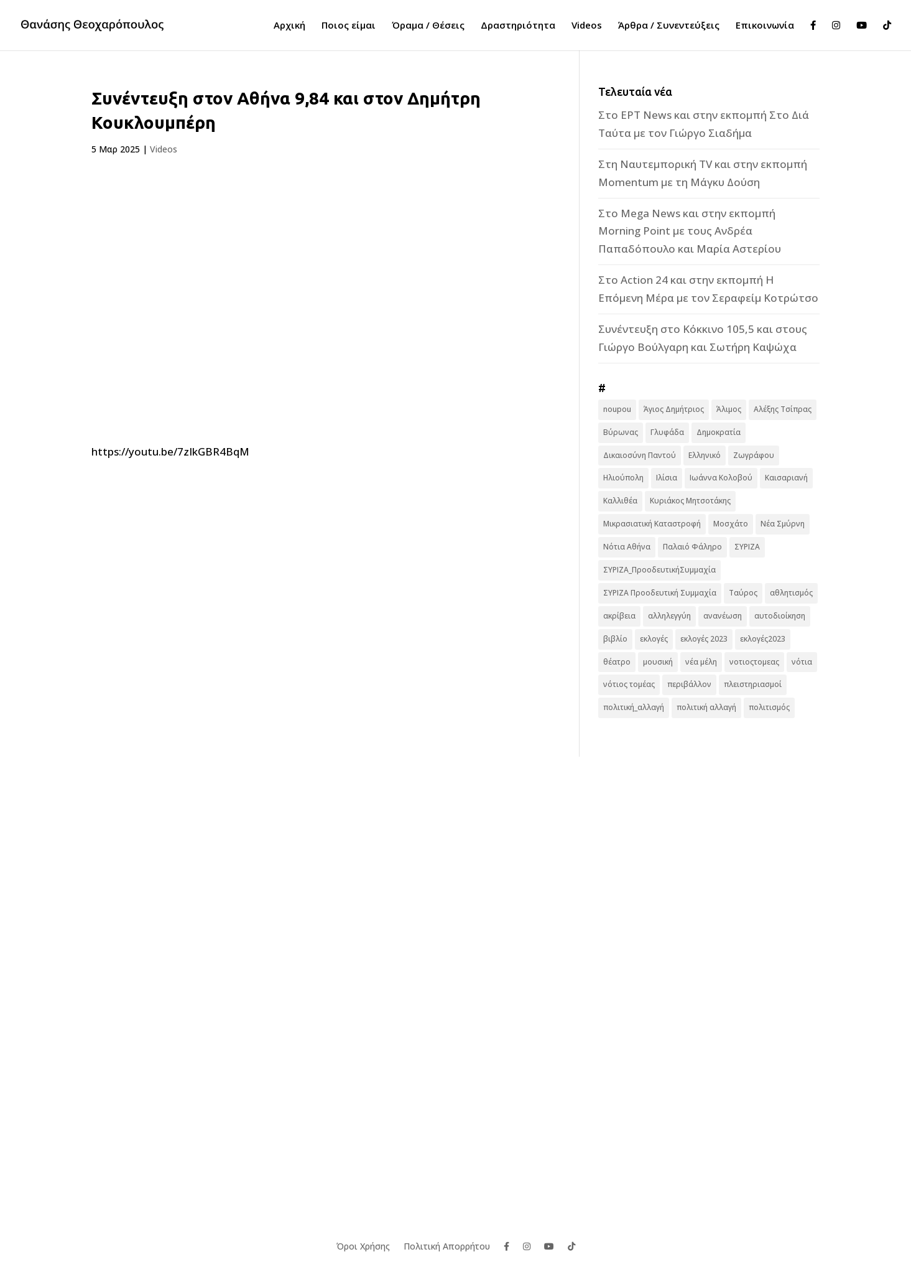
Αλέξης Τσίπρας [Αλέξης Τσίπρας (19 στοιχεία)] (783, 409)
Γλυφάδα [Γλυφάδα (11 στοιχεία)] (667, 432)
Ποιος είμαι (348, 26)
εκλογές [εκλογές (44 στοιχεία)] (654, 638)
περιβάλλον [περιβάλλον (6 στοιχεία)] (689, 684)
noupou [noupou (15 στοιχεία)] (617, 409)
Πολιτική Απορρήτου (447, 1245)
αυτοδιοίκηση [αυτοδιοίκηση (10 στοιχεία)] (779, 615)
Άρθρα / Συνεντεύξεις (668, 26)
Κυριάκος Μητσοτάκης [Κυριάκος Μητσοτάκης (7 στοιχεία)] (690, 500)
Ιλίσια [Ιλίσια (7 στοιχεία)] (666, 477)
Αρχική (289, 26)
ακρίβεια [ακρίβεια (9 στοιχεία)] (619, 615)
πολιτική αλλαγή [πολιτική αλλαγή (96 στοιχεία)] (706, 707)
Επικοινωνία (765, 26)
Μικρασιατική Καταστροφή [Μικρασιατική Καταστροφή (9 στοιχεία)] (652, 523)
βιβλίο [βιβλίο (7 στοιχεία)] (615, 638)
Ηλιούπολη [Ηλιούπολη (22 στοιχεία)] (623, 477)
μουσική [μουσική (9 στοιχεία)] (658, 662)
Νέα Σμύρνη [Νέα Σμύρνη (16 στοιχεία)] (783, 523)
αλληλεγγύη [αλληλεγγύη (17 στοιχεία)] (669, 615)
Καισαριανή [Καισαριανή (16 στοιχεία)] (786, 477)
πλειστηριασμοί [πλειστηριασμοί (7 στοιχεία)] (753, 684)
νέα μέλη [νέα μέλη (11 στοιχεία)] (701, 662)
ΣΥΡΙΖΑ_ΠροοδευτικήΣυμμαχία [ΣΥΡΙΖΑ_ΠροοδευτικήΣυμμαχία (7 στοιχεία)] (659, 569)
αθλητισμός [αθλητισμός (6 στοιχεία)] (791, 592)
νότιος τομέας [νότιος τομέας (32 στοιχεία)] (629, 684)
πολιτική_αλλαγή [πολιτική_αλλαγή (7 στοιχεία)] (633, 707)
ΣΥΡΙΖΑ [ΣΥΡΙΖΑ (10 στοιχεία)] (747, 546)
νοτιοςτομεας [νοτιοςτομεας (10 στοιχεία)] (754, 662)
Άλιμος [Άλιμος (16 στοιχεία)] (728, 409)
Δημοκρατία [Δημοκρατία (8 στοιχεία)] (718, 432)
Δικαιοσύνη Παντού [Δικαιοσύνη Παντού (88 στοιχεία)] (639, 455)
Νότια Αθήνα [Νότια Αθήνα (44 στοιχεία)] (626, 546)
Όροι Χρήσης (363, 1245)
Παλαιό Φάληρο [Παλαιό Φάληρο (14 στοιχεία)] (692, 546)
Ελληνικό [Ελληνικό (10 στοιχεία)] (704, 455)
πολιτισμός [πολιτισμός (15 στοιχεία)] (769, 707)
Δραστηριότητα (518, 26)
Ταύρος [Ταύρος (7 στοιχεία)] (743, 592)
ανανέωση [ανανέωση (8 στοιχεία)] (722, 615)
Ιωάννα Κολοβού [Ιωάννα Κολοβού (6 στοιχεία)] (721, 477)
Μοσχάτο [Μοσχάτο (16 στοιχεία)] (730, 523)
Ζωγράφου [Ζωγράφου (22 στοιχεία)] (753, 455)
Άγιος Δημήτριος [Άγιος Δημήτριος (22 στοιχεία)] (674, 409)
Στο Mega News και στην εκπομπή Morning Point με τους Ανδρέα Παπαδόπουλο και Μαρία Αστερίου (689, 231)
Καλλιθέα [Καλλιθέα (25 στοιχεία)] (620, 500)
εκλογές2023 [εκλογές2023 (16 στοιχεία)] (762, 638)
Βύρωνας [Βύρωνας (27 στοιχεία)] (620, 432)
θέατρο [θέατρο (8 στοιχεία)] (617, 662)
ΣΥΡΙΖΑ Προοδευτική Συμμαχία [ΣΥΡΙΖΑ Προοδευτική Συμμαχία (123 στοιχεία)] (659, 592)
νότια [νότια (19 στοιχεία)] (802, 662)
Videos (586, 26)
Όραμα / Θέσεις (428, 26)
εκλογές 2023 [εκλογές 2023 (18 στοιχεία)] (704, 638)
